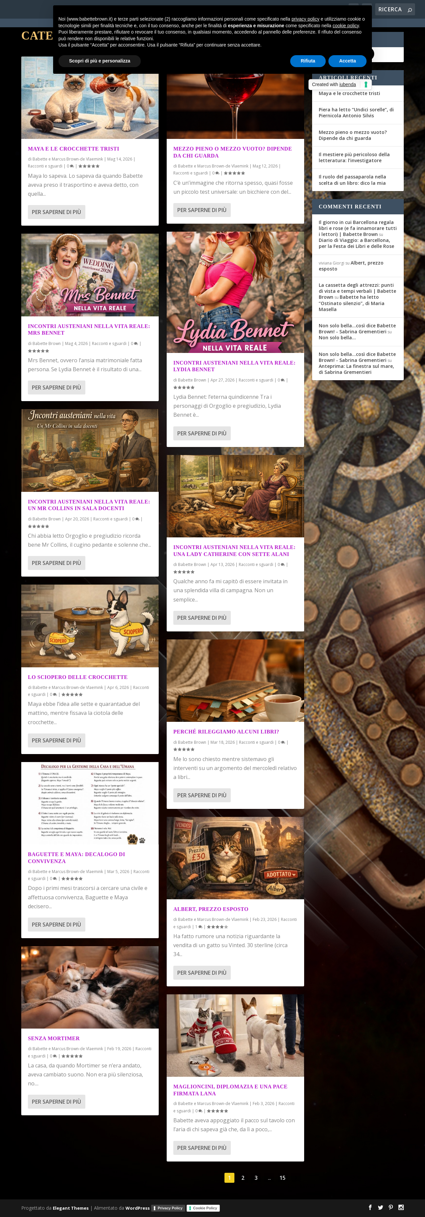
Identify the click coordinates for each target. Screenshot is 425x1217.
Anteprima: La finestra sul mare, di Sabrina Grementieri (356, 369)
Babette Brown (47, 343)
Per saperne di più (56, 212)
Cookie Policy (205, 1208)
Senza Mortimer (54, 1038)
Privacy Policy (170, 1208)
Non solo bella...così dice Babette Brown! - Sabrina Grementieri (357, 328)
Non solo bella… (337, 337)
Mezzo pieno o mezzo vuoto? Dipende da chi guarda (353, 135)
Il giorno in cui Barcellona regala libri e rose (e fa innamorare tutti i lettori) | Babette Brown (358, 228)
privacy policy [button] (305, 19)
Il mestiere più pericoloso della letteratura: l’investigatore (354, 157)
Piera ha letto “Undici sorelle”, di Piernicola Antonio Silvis (356, 112)
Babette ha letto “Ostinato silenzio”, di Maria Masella (351, 303)
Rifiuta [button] (308, 60)
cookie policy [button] (346, 25)
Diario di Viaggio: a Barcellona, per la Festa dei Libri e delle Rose (356, 243)
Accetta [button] (347, 60)
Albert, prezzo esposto (210, 909)
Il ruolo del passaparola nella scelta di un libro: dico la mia (352, 179)
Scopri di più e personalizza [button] (99, 60)
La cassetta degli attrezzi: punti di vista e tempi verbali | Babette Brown (357, 291)
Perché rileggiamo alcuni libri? (226, 731)
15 (283, 1177)
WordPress (138, 1208)
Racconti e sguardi (45, 166)
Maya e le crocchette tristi (73, 149)
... (269, 1177)
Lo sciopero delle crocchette (78, 677)
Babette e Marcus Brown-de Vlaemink (68, 159)
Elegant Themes (71, 1208)
